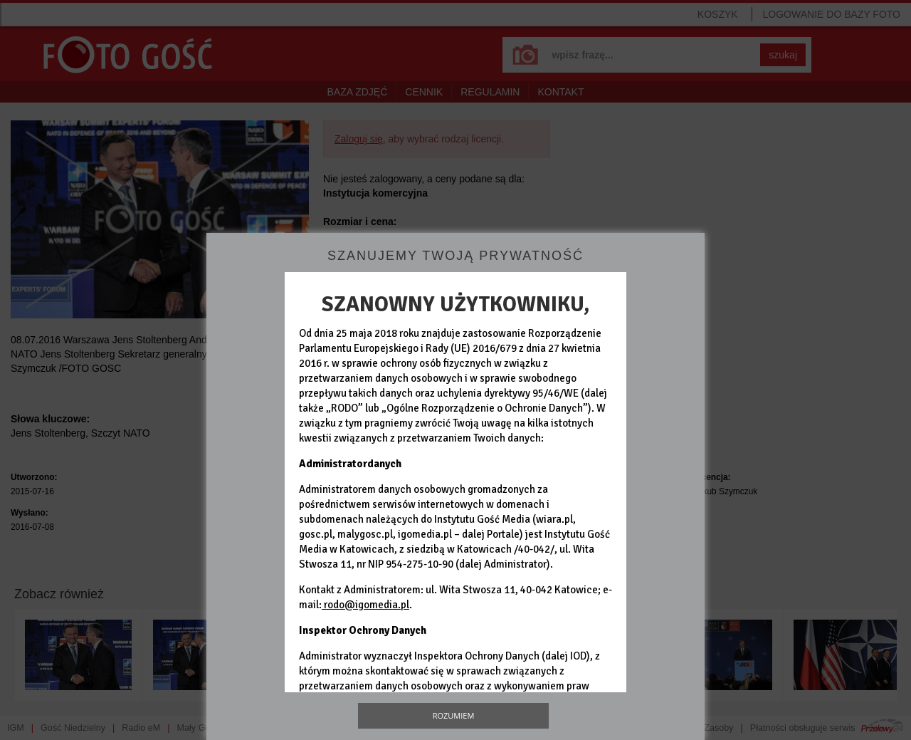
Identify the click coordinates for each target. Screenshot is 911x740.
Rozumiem (454, 715)
